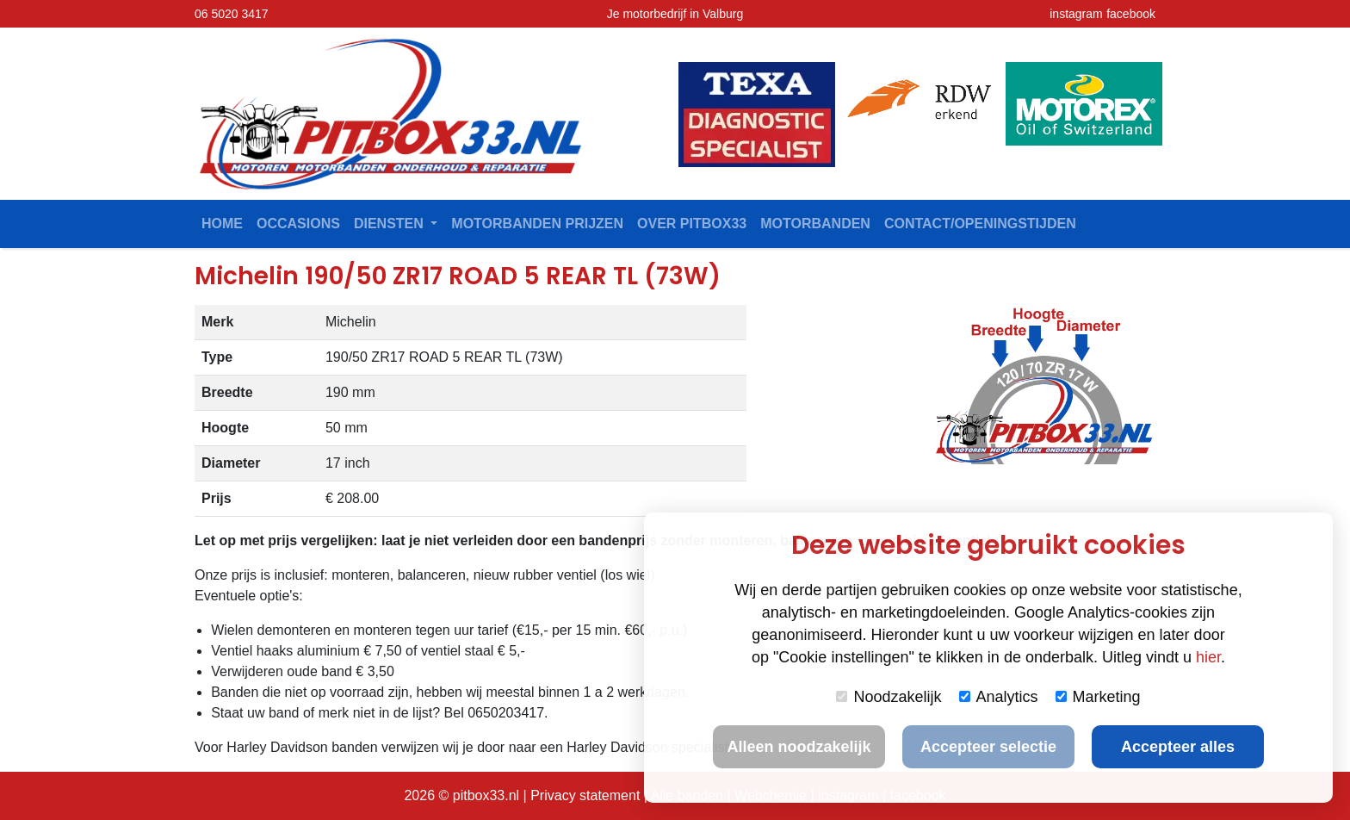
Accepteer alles (1178, 746)
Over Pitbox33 (691, 223)
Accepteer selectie (988, 746)
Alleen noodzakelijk (798, 746)
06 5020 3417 (232, 14)
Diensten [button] (390, 223)
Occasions (298, 223)
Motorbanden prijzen (537, 223)
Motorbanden (815, 223)
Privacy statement (585, 795)
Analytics (998, 696)
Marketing (1098, 696)
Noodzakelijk (888, 696)
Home (222, 223)
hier (1208, 657)
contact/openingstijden (980, 223)
